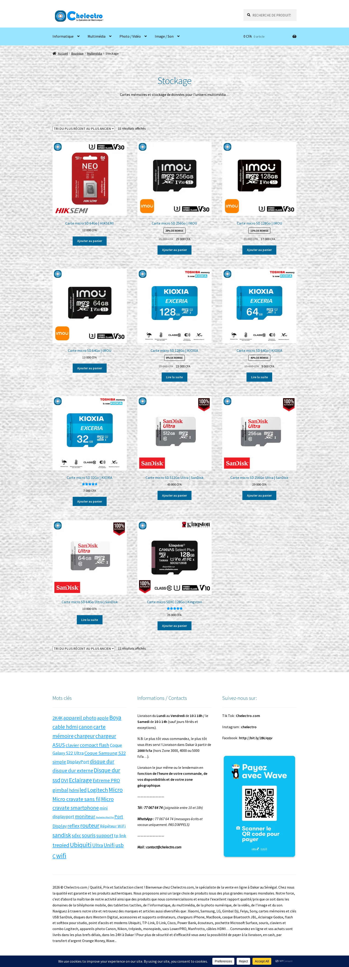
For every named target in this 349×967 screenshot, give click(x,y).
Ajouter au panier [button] (89, 241)
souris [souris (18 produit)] (89, 835)
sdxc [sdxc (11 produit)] (76, 835)
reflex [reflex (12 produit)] (73, 826)
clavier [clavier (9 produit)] (72, 745)
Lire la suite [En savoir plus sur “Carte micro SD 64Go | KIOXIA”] (259, 377)
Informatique (63, 36)
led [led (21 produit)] (83, 789)
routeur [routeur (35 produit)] (89, 825)
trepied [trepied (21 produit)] (61, 845)
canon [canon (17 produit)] (86, 726)
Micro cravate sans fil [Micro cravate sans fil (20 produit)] (76, 799)
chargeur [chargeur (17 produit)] (84, 736)
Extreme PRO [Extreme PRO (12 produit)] (106, 780)
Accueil (63, 53)
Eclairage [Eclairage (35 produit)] (80, 780)
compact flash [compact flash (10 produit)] (94, 745)
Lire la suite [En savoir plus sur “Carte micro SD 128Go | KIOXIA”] (174, 377)
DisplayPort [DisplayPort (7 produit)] (78, 761)
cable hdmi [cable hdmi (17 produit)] (65, 726)
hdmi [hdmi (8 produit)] (74, 790)
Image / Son (164, 36)
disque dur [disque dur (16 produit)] (102, 761)
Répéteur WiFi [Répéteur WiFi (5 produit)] (113, 826)
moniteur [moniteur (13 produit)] (85, 816)
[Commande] (84, 128)
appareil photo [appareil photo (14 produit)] (79, 717)
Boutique (77, 53)
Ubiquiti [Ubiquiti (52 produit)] (80, 845)
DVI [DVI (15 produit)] (64, 780)
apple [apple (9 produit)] (103, 718)
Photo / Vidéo (130, 36)
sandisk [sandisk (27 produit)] (62, 835)
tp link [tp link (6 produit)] (120, 835)
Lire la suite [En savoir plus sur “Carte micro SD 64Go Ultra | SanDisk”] (89, 620)
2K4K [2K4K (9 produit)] (58, 718)
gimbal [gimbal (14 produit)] (60, 790)
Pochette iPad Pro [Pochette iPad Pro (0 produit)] (105, 817)
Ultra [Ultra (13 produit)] (97, 845)
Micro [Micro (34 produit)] (116, 789)
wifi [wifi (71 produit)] (61, 855)
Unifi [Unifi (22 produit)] (109, 845)
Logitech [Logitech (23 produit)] (97, 789)
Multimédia (96, 36)
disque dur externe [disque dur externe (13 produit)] (73, 770)
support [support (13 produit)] (104, 835)
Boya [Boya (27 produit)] (115, 717)
